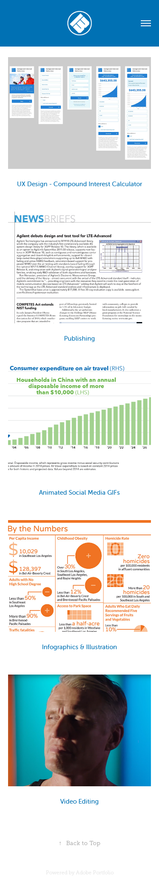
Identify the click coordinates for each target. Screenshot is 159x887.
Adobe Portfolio (95, 873)
